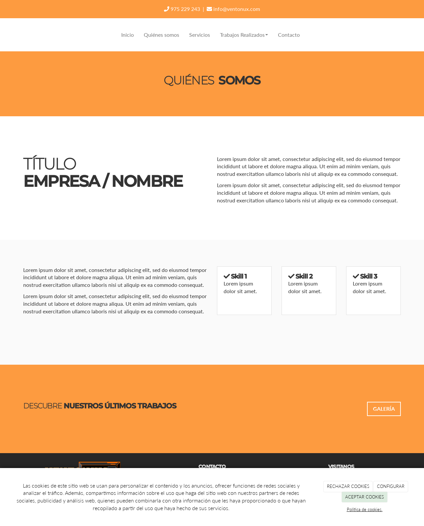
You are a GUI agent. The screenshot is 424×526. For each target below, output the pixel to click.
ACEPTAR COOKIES (364, 497)
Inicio (127, 34)
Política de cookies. (365, 509)
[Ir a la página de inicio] (21, 34)
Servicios (199, 34)
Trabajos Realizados (244, 34)
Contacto (289, 34)
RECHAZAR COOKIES (348, 486)
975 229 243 (182, 9)
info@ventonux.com (233, 9)
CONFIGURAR (390, 486)
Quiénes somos (161, 34)
